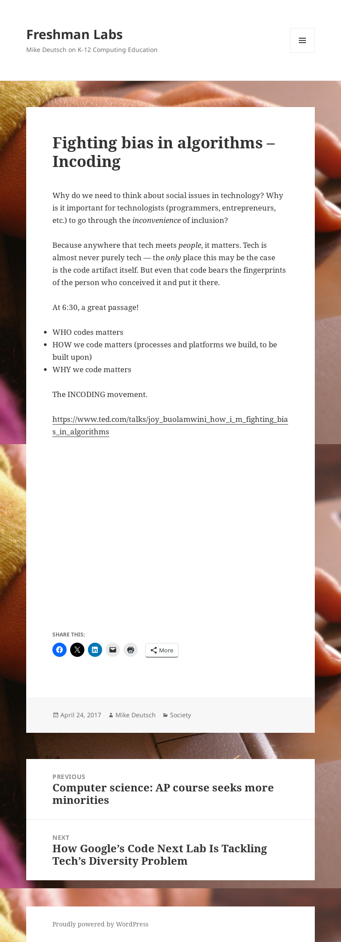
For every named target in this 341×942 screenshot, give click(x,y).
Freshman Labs (74, 34)
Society (180, 715)
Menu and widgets (302, 52)
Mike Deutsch (135, 715)
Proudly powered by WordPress (100, 924)
